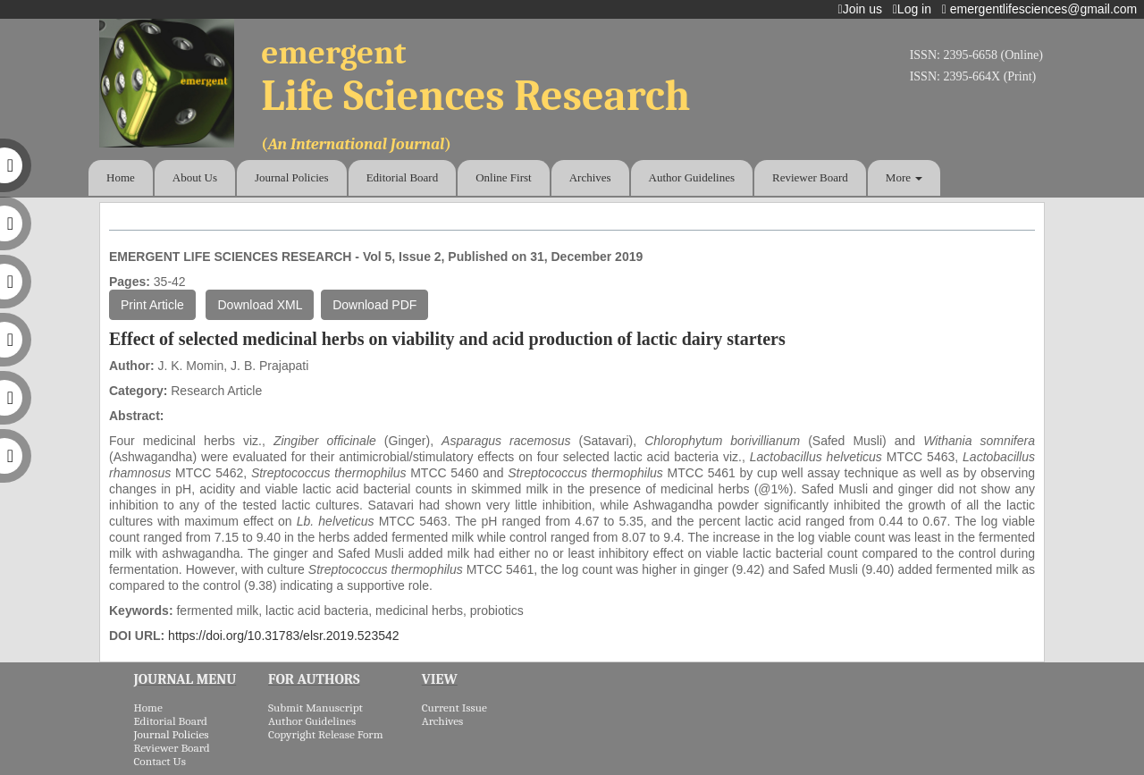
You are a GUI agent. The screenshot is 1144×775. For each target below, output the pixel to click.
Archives (590, 177)
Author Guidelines (692, 177)
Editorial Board (402, 177)
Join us (863, 9)
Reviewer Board (810, 177)
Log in (915, 9)
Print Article (152, 305)
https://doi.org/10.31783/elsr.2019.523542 (283, 635)
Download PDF (374, 305)
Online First (503, 177)
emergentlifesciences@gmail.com (1043, 9)
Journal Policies (292, 177)
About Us (194, 177)
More (904, 177)
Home (120, 177)
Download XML (259, 305)
